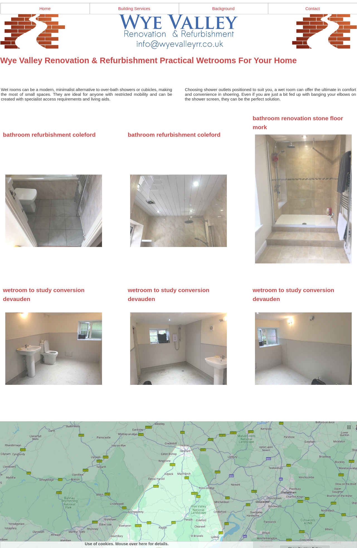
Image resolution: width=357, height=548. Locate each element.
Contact (312, 8)
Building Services (134, 8)
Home (44, 8)
